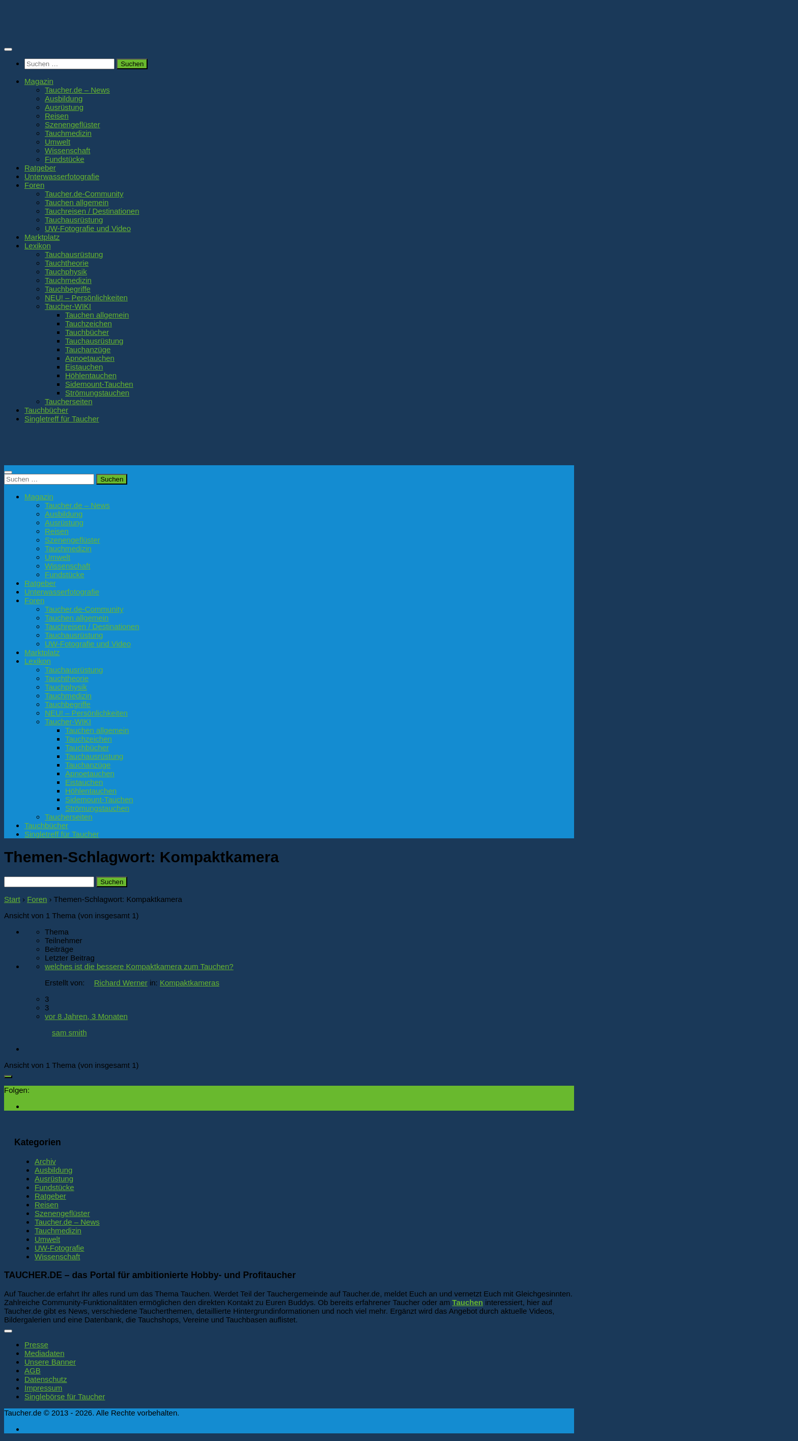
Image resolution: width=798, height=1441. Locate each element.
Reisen (57, 115)
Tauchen (467, 1302)
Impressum (43, 1387)
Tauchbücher (87, 332)
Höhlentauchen (91, 375)
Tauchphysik (66, 271)
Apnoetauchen (90, 358)
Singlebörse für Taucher (64, 1396)
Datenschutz (45, 1379)
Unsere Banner (50, 1362)
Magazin (38, 81)
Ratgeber (40, 167)
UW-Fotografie (59, 1248)
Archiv (45, 1161)
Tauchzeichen (88, 323)
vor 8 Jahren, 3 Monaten (86, 1016)
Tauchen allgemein (76, 202)
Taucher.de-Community (84, 193)
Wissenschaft (67, 150)
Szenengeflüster (72, 124)
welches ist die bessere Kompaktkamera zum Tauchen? (139, 966)
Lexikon (37, 245)
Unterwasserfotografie (61, 176)
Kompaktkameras (189, 982)
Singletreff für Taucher (61, 418)
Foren (34, 185)
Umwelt (57, 141)
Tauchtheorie (67, 263)
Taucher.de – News (77, 90)
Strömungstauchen (97, 392)
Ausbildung (63, 98)
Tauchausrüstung (74, 219)
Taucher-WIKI (68, 306)
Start (12, 899)
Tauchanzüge (87, 349)
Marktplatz (42, 237)
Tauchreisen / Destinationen (92, 211)
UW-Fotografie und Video (88, 228)
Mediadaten (44, 1353)
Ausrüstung (64, 107)
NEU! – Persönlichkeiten (86, 297)
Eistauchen (84, 366)
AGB (32, 1370)
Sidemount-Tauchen (99, 384)
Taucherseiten (69, 401)
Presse (36, 1344)
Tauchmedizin (68, 133)
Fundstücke (64, 159)
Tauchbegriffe (68, 289)
